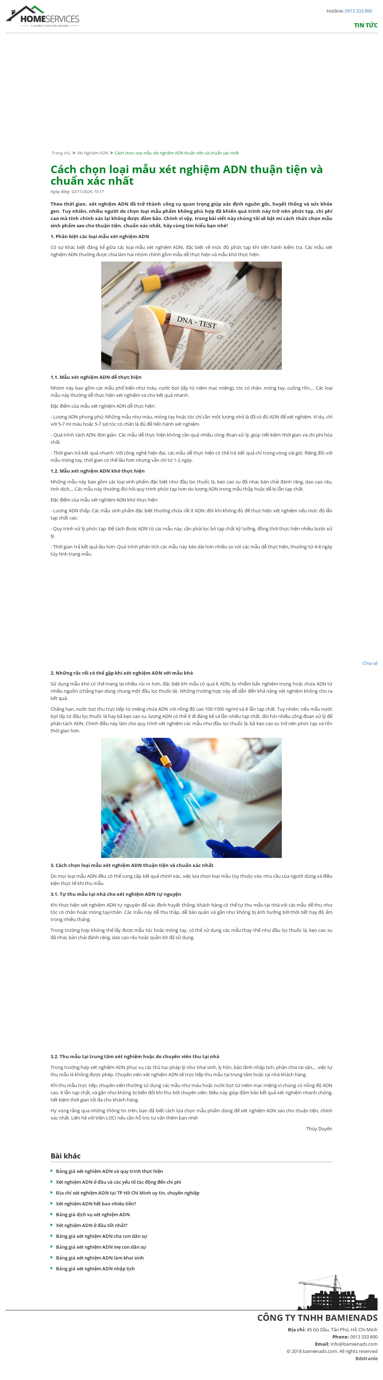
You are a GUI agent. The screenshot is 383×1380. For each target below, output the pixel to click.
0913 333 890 (358, 11)
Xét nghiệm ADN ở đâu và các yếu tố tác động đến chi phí (118, 1182)
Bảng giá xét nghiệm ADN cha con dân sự (101, 1236)
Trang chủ (61, 152)
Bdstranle (367, 1358)
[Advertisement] (191, 98)
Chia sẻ (370, 663)
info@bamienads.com (354, 1344)
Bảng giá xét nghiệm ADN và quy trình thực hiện (109, 1171)
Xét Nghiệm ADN (92, 152)
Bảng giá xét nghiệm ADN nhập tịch (95, 1268)
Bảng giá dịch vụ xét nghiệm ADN (93, 1214)
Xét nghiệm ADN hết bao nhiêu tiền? (96, 1203)
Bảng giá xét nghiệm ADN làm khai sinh (100, 1257)
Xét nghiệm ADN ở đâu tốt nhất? (92, 1225)
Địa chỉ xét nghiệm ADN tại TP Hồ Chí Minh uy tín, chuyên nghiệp (127, 1193)
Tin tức (366, 25)
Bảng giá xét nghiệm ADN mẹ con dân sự (101, 1247)
